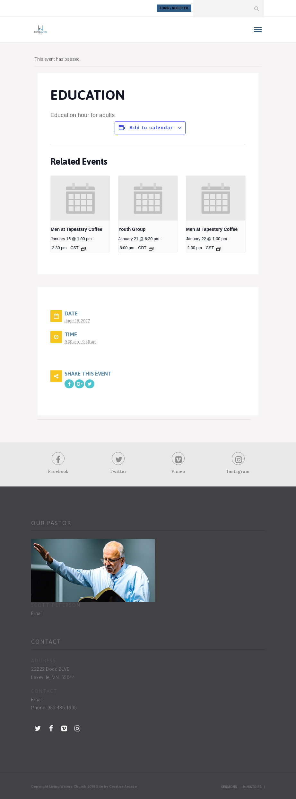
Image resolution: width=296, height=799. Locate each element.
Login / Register (174, 8)
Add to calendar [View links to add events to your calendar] (151, 127)
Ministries (252, 787)
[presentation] (80, 198)
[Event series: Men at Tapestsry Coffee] (83, 249)
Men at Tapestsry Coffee (76, 229)
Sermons (229, 787)
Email (36, 613)
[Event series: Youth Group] (151, 249)
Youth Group (132, 229)
